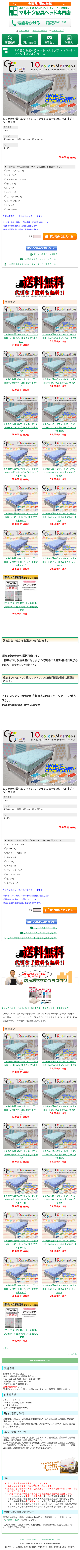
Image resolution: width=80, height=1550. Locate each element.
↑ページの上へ (71, 1354)
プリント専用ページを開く (45, 254)
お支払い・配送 (12, 1520)
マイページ (24, 30)
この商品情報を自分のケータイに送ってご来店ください (32, 264)
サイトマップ (57, 30)
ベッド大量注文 (40, 30)
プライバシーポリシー (28, 1539)
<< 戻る (5, 1348)
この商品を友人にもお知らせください (40, 259)
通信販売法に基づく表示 (51, 1539)
